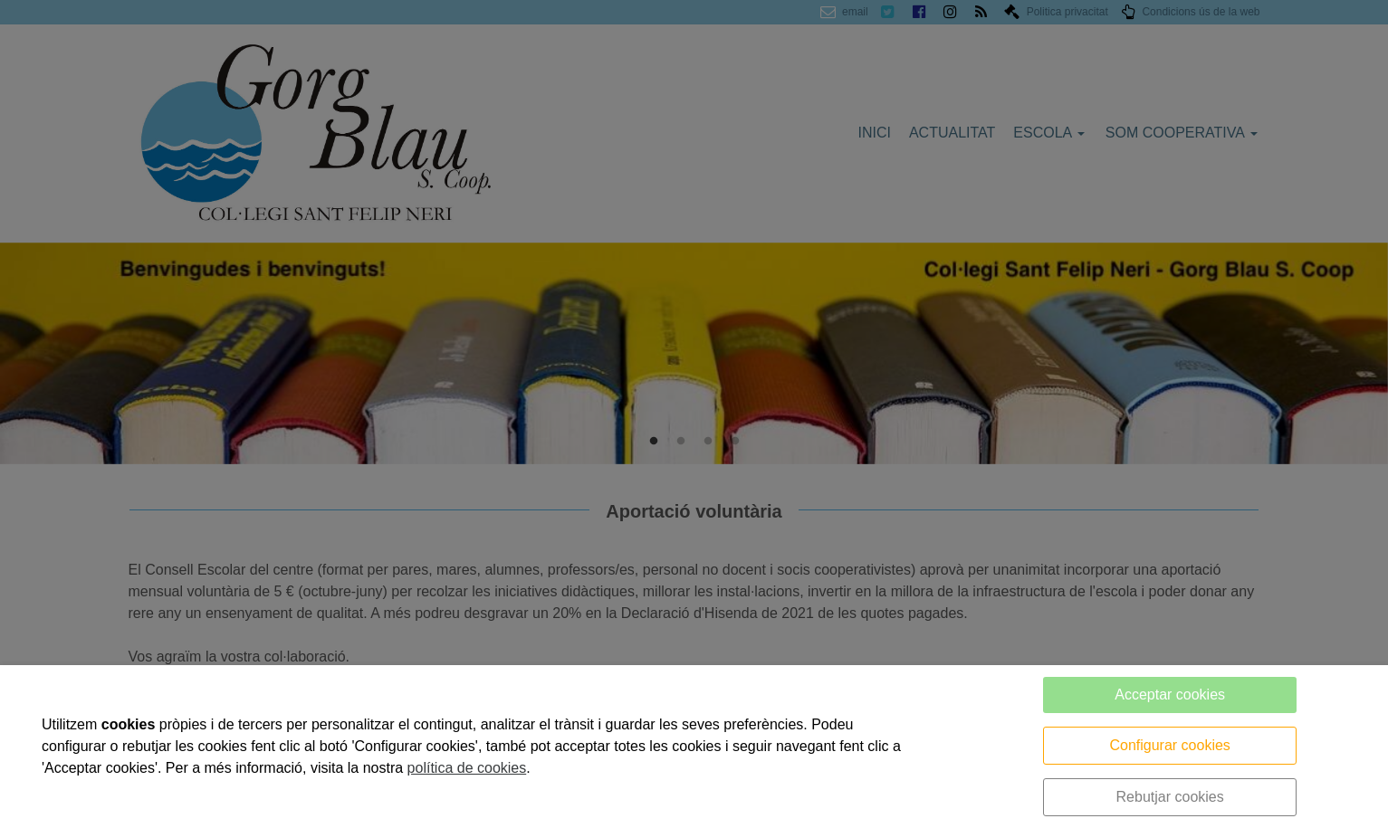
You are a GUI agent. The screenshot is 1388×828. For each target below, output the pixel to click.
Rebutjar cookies (1170, 796)
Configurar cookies (1169, 745)
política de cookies (467, 768)
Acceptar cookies (1170, 694)
